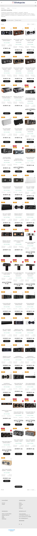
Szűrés (4, 20)
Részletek (6, 52)
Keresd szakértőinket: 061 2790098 (25, 516)
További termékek (18, 486)
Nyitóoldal (3, 503)
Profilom (20, 505)
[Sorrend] (33, 24)
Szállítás (3, 517)
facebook (19, 524)
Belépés (20, 503)
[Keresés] (18, 6)
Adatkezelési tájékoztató (5, 515)
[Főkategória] (3, 8)
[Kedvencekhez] (11, 28)
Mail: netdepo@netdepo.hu (23, 518)
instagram (21, 524)
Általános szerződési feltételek (6, 513)
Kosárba (30, 113)
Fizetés (3, 516)
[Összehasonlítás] (11, 30)
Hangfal (8, 8)
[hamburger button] (2, 3)
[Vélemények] (18, 42)
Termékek (3, 504)
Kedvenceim (21, 508)
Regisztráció (21, 504)
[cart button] (35, 3)
